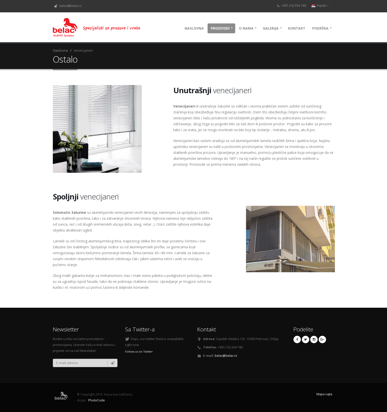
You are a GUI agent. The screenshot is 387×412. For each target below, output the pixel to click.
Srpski (320, 5)
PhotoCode (96, 400)
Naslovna (194, 28)
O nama (246, 28)
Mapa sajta (324, 394)
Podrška (320, 28)
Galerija (271, 28)
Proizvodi (220, 28)
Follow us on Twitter (139, 351)
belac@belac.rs (70, 6)
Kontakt (296, 28)
